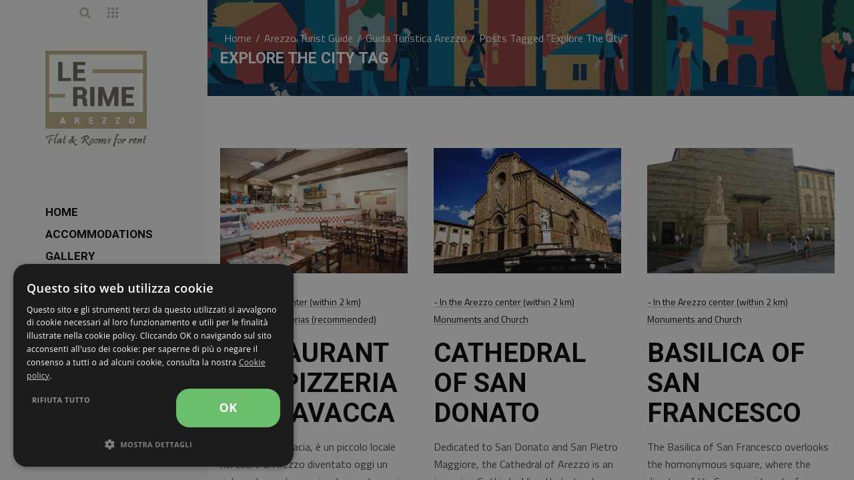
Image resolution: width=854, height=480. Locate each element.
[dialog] (153, 365)
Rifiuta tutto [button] (61, 400)
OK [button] (228, 407)
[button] (153, 444)
